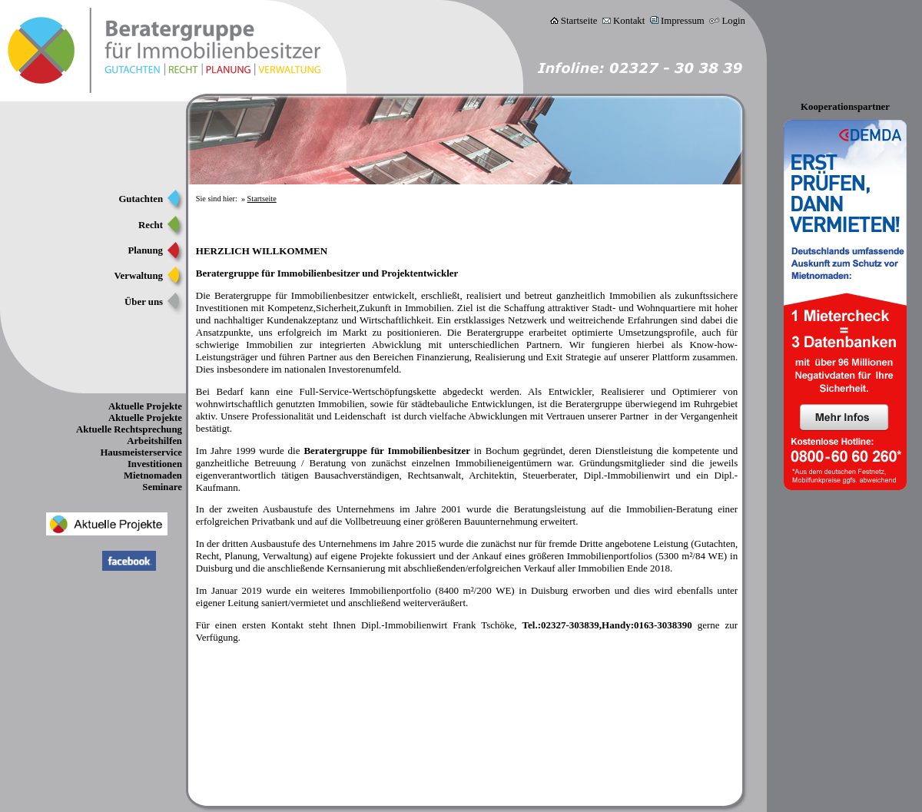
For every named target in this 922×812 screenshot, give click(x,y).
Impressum (683, 20)
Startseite (579, 20)
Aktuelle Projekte (145, 406)
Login (733, 20)
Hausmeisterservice (141, 452)
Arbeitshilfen (154, 441)
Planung (145, 250)
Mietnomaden (153, 475)
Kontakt (629, 20)
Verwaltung (138, 275)
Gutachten (140, 199)
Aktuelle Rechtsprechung (129, 429)
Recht (150, 225)
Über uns (143, 302)
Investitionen (155, 464)
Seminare (162, 487)
